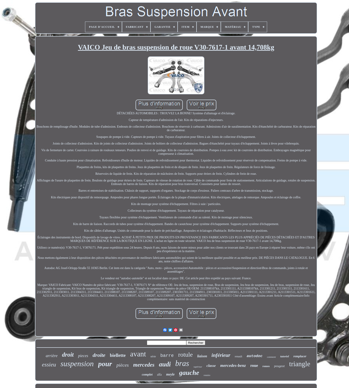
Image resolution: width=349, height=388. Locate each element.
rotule (185, 354)
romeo (266, 366)
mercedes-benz (233, 365)
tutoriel (284, 356)
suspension (77, 364)
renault (238, 356)
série (153, 356)
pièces (122, 365)
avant (138, 354)
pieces (83, 356)
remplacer (299, 356)
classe (211, 366)
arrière (51, 355)
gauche (189, 372)
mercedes (143, 365)
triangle (299, 364)
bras (182, 363)
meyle (170, 374)
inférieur (220, 355)
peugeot (279, 366)
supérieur (198, 367)
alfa (159, 374)
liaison (202, 356)
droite (99, 355)
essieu (49, 364)
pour (105, 364)
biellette (118, 355)
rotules (207, 375)
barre (167, 355)
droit (68, 354)
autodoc (254, 356)
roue (254, 365)
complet (147, 374)
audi (165, 364)
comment (271, 357)
